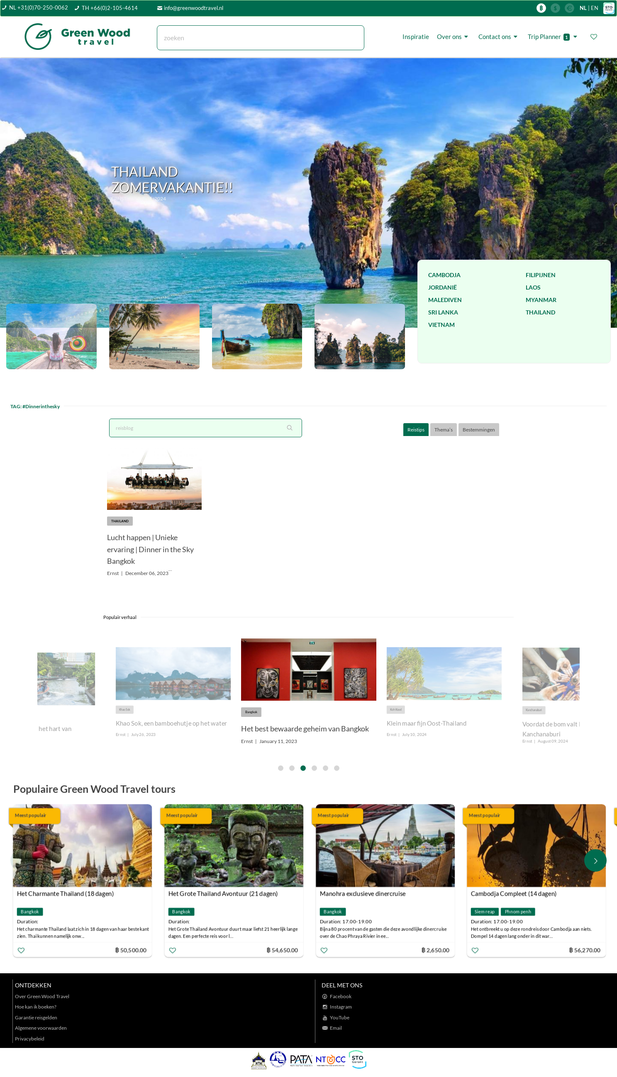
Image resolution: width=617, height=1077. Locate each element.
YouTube (339, 1017)
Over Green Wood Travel (42, 996)
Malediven (445, 299)
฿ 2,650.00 (436, 949)
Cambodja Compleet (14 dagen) (515, 893)
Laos (533, 287)
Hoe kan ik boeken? (35, 1007)
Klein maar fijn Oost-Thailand (427, 723)
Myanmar (541, 299)
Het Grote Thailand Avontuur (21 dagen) (224, 893)
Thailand (540, 312)
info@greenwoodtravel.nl (193, 8)
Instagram (341, 1007)
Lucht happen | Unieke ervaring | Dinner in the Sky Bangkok (150, 549)
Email (336, 1028)
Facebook (340, 996)
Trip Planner (554, 37)
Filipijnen (541, 274)
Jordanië (442, 287)
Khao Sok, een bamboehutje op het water (171, 723)
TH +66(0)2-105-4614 (110, 8)
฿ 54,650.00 (283, 949)
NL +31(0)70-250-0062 (38, 7)
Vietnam (441, 324)
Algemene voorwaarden (41, 1028)
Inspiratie (415, 36)
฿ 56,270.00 (586, 949)
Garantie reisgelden (36, 1017)
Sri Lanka (443, 312)
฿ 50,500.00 (132, 949)
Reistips (415, 429)
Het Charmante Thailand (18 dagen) (66, 893)
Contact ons (499, 36)
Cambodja (444, 274)
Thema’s (443, 429)
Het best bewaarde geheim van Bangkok (305, 728)
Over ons (454, 36)
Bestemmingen (479, 429)
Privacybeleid (29, 1039)
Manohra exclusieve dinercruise (364, 893)
